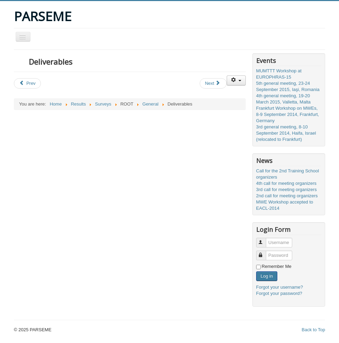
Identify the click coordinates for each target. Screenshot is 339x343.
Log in (267, 276)
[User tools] (236, 80)
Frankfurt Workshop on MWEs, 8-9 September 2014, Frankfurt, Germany (287, 114)
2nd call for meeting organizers (287, 195)
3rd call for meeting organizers (286, 189)
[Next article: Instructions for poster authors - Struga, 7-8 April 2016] (213, 83)
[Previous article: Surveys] (27, 83)
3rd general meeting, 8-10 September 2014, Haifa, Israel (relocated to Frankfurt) (286, 133)
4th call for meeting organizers (286, 183)
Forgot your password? (279, 293)
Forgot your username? (279, 287)
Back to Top (313, 329)
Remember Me (277, 266)
